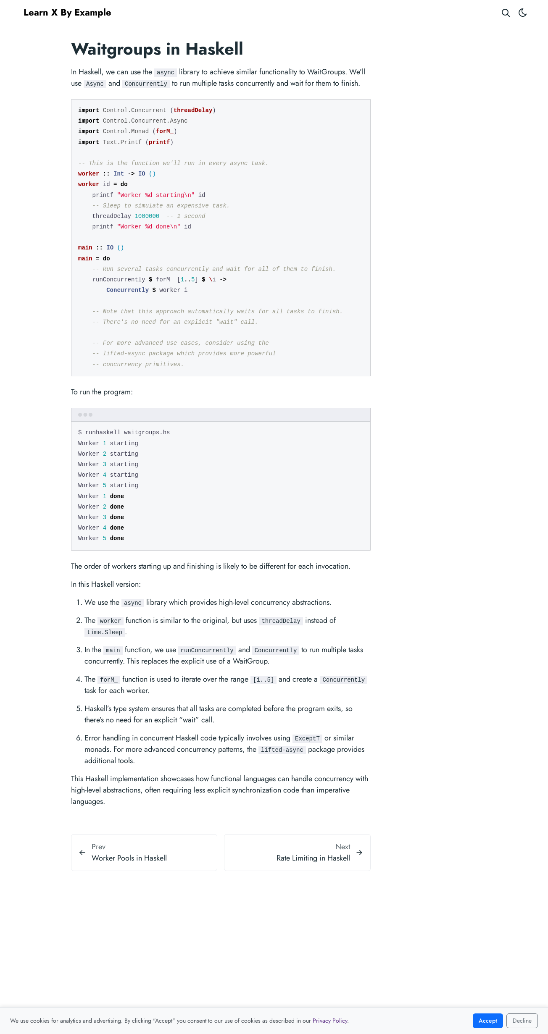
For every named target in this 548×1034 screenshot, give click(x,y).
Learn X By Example (67, 12)
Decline (522, 1020)
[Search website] (506, 12)
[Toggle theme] (523, 12)
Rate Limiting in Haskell (313, 858)
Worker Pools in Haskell (129, 858)
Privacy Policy (330, 1020)
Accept (488, 1020)
